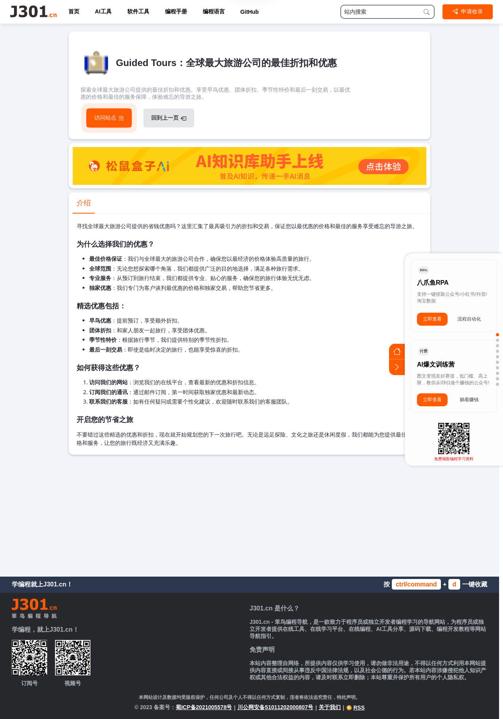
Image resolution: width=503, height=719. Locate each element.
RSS (355, 707)
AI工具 (103, 11)
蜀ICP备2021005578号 (204, 707)
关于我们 (330, 707)
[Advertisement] (249, 514)
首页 (73, 11)
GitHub (249, 12)
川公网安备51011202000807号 (275, 707)
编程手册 (176, 11)
